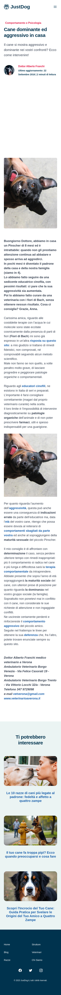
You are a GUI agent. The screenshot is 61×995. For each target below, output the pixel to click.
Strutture (36, 944)
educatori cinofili (33, 386)
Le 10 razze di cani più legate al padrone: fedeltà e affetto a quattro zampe (30, 797)
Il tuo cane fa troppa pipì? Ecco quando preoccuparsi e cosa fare (30, 854)
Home (7, 944)
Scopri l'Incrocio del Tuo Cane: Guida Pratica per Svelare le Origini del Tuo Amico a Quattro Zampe (30, 914)
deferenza (31, 635)
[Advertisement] (30, 117)
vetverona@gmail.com (28, 694)
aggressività (17, 508)
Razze (7, 960)
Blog (6, 952)
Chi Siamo (37, 960)
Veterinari (36, 952)
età (7, 521)
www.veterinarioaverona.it (22, 698)
